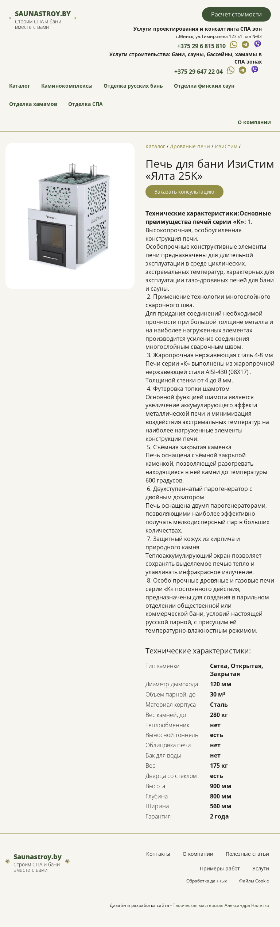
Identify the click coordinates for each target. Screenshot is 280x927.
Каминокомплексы (67, 85)
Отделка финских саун (204, 85)
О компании (254, 122)
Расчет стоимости (236, 14)
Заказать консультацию (184, 191)
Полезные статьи (247, 853)
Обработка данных (206, 881)
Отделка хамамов (33, 103)
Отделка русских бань (133, 85)
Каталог (19, 85)
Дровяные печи (190, 146)
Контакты (158, 853)
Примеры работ (220, 868)
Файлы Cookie (254, 881)
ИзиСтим (226, 146)
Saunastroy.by (43, 13)
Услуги (260, 868)
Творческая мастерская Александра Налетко (221, 905)
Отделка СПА (85, 103)
